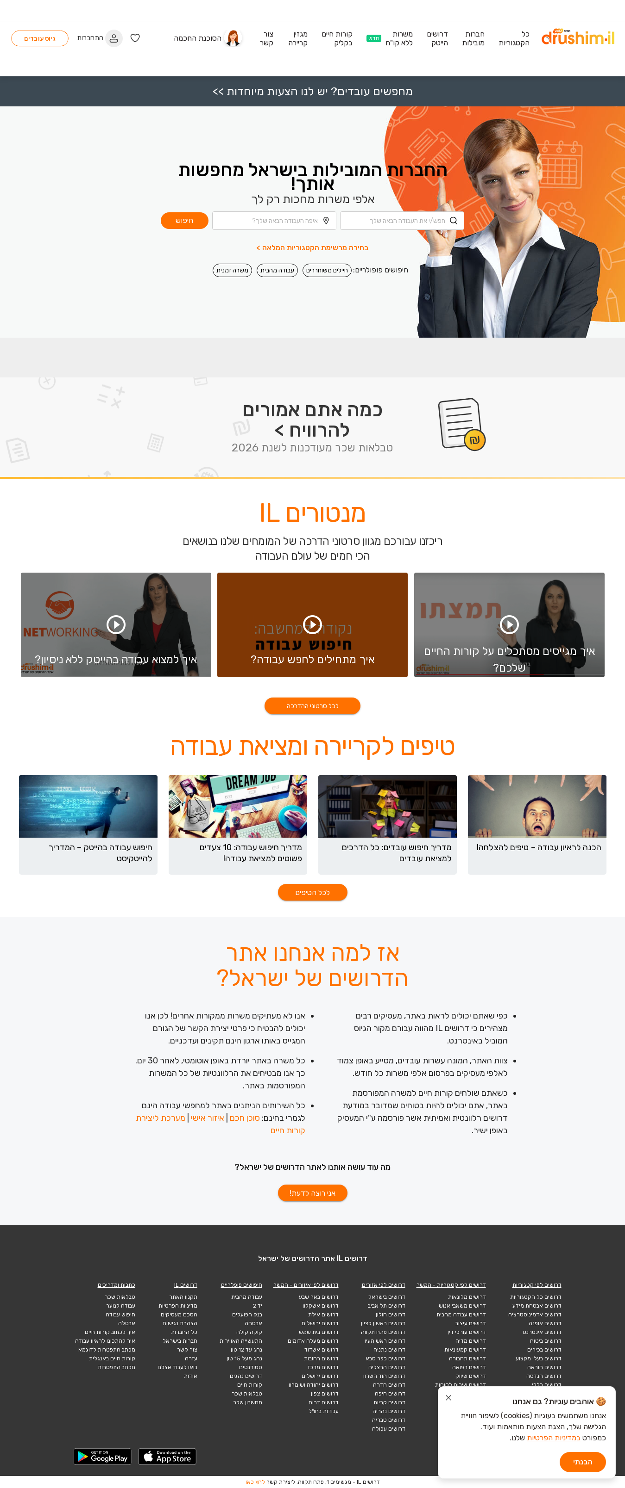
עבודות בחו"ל (324, 1411)
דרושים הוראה (544, 1367)
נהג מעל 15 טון (244, 1358)
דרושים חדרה (389, 1385)
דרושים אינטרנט (542, 1332)
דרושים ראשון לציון (383, 1323)
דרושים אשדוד (321, 1349)
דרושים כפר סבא (385, 1358)
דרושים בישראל (386, 1297)
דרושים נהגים (246, 1376)
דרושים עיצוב (470, 1323)
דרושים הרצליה (386, 1367)
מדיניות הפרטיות (177, 1306)
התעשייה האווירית (241, 1341)
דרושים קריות (389, 1402)
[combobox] (402, 176)
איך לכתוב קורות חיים (110, 1332)
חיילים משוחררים (327, 226)
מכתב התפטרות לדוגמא (106, 1349)
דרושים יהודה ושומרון (314, 1385)
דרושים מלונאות (467, 1297)
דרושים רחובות (321, 1358)
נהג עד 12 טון (246, 1349)
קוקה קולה (249, 1332)
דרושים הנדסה (544, 1376)
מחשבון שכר (247, 1402)
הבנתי (583, 1461)
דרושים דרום (324, 1402)
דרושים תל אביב (386, 1306)
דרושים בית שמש (319, 1332)
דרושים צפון (325, 1393)
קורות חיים (249, 1385)
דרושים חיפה (390, 1393)
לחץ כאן (255, 1482)
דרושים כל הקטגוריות (536, 1297)
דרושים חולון (390, 1314)
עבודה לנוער (120, 1306)
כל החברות (184, 1332)
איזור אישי (207, 1118)
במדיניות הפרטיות (554, 1437)
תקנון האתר (183, 1297)
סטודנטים (250, 1367)
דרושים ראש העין (385, 1341)
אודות (190, 1376)
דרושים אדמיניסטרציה (535, 1314)
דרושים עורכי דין (467, 1332)
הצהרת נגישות (180, 1323)
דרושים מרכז (323, 1367)
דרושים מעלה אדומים (313, 1341)
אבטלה (126, 1323)
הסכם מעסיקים (179, 1314)
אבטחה (253, 1323)
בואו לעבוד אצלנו (177, 1367)
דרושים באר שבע (319, 1297)
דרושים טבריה (388, 1420)
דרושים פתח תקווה (383, 1332)
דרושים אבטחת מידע (537, 1306)
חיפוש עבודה (120, 1314)
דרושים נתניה (389, 1349)
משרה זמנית (232, 226)
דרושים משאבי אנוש (462, 1306)
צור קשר (187, 1349)
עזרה (191, 1358)
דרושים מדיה (470, 1341)
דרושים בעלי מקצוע (539, 1358)
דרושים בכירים (544, 1349)
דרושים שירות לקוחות (460, 1385)
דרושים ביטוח (546, 1341)
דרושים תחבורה (467, 1358)
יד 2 (257, 1306)
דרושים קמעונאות (465, 1349)
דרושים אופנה (545, 1323)
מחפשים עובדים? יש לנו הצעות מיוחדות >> (313, 47)
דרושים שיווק (470, 1376)
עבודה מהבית (277, 226)
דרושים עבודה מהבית (461, 1314)
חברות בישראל (180, 1341)
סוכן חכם (245, 1118)
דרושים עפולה (388, 1429)
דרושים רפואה (469, 1367)
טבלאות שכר (247, 1393)
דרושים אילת (323, 1314)
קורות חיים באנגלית (112, 1358)
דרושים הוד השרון (384, 1376)
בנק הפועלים (247, 1314)
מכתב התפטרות (116, 1367)
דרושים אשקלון (321, 1306)
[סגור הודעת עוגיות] (448, 1399)
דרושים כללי (547, 1385)
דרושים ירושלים (320, 1323)
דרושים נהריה (388, 1411)
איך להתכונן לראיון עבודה (105, 1341)
